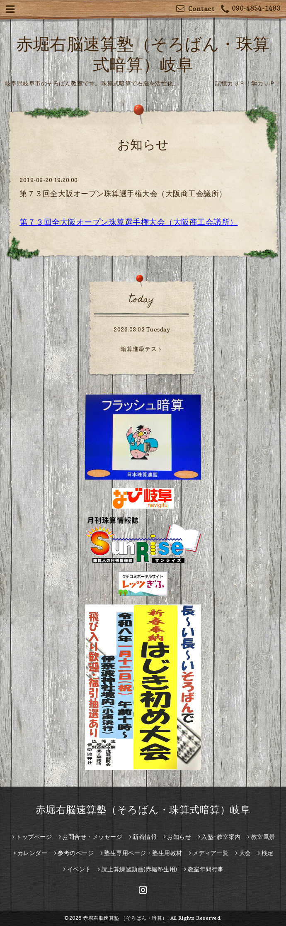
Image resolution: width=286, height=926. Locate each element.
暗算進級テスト (142, 348)
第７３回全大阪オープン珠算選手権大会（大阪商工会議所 (124, 222)
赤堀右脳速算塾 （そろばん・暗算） (125, 918)
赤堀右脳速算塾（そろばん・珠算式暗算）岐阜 (143, 810)
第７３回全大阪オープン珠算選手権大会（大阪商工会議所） (123, 193)
